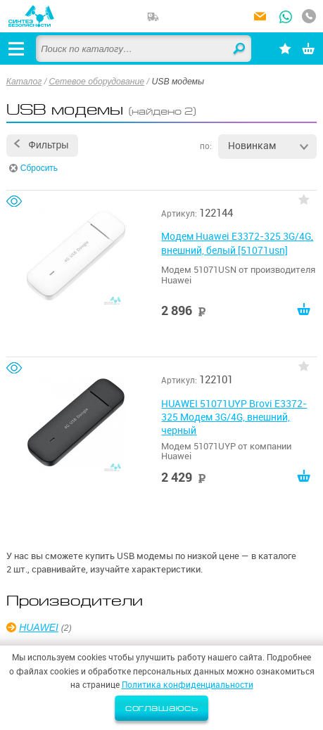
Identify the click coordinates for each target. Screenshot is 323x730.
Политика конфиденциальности (187, 684)
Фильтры (48, 145)
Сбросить (39, 168)
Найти (240, 49)
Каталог (24, 82)
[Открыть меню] (16, 48)
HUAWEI (38, 627)
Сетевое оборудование (97, 82)
